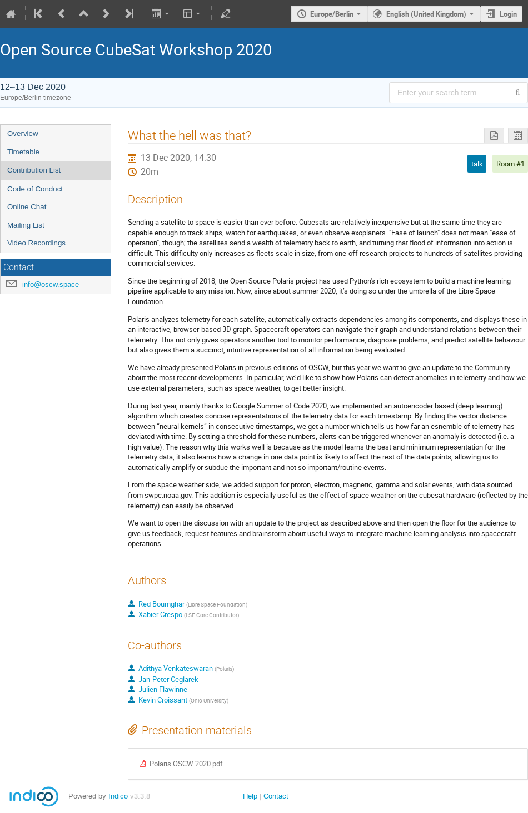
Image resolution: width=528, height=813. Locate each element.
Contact (275, 796)
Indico (118, 796)
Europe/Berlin (331, 14)
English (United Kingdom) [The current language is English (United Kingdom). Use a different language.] (426, 14)
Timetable (23, 152)
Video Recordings (36, 243)
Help (250, 796)
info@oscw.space (50, 284)
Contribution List (34, 170)
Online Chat (26, 207)
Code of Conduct (35, 189)
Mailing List (25, 225)
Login (508, 14)
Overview (22, 133)
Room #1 (510, 164)
